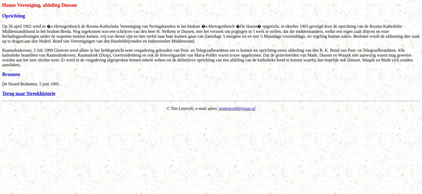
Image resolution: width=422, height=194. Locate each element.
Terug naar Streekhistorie (28, 93)
